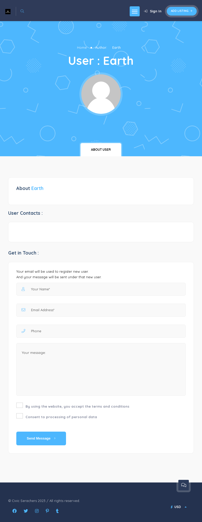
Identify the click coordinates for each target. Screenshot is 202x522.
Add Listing (182, 11)
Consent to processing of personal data (61, 417)
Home (82, 47)
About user (101, 150)
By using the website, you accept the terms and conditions (77, 406)
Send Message (41, 438)
